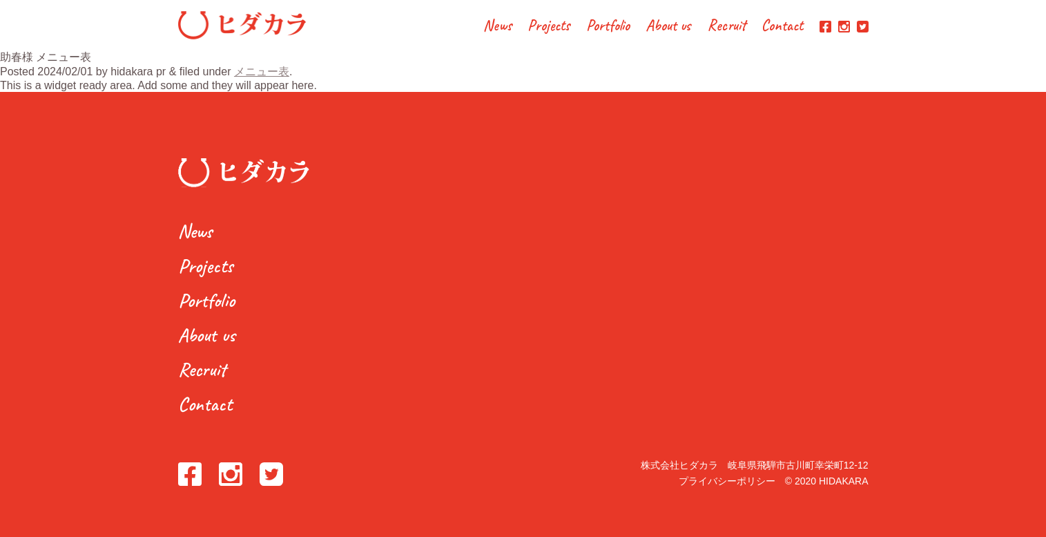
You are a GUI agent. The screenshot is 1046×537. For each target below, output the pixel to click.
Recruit (727, 26)
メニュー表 (261, 71)
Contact (782, 26)
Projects (548, 26)
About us (668, 26)
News (497, 26)
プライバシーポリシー (727, 481)
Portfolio (608, 26)
